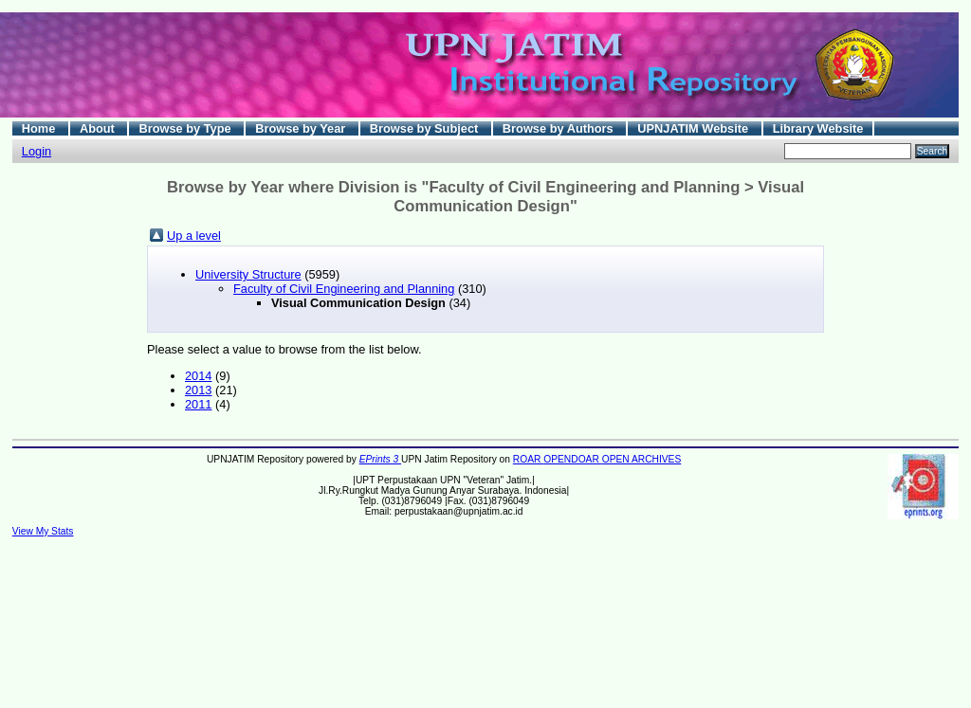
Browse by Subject (426, 128)
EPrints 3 (380, 459)
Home (40, 128)
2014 (198, 376)
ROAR (528, 459)
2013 (198, 390)
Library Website (818, 128)
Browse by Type (186, 128)
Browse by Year (302, 128)
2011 (198, 404)
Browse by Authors (559, 128)
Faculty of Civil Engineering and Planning (343, 288)
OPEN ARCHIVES (642, 459)
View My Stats (43, 531)
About (99, 128)
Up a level (194, 235)
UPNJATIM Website (694, 128)
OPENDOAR (572, 459)
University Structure (248, 274)
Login (36, 151)
